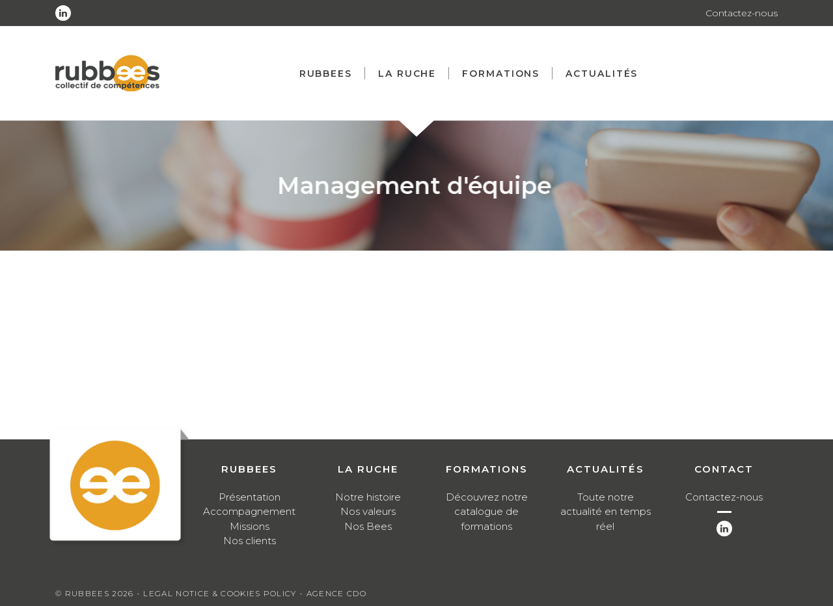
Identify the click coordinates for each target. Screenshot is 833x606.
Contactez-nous (741, 13)
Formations (500, 73)
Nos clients (249, 540)
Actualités (602, 73)
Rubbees (325, 73)
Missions (249, 526)
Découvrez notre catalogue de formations (487, 511)
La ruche (407, 73)
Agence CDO (336, 593)
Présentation (249, 497)
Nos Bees (368, 526)
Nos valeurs (368, 511)
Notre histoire (368, 497)
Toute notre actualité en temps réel (605, 511)
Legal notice (176, 593)
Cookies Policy (258, 593)
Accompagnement (249, 511)
